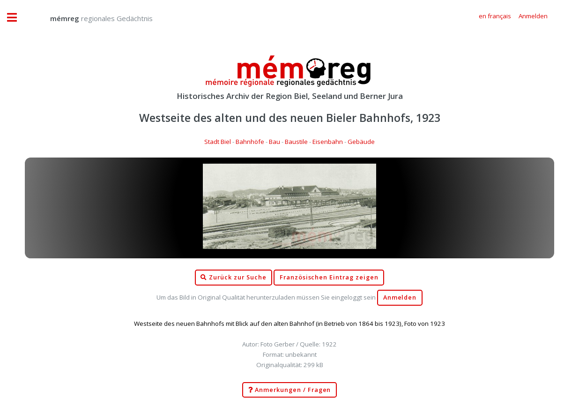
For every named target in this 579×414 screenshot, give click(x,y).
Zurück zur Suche (233, 277)
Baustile (296, 141)
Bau (274, 141)
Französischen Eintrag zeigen (329, 277)
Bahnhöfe (250, 141)
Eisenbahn (327, 141)
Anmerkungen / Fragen (289, 390)
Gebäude (361, 141)
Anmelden (400, 297)
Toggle (17, 17)
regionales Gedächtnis (92, 18)
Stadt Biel (217, 141)
